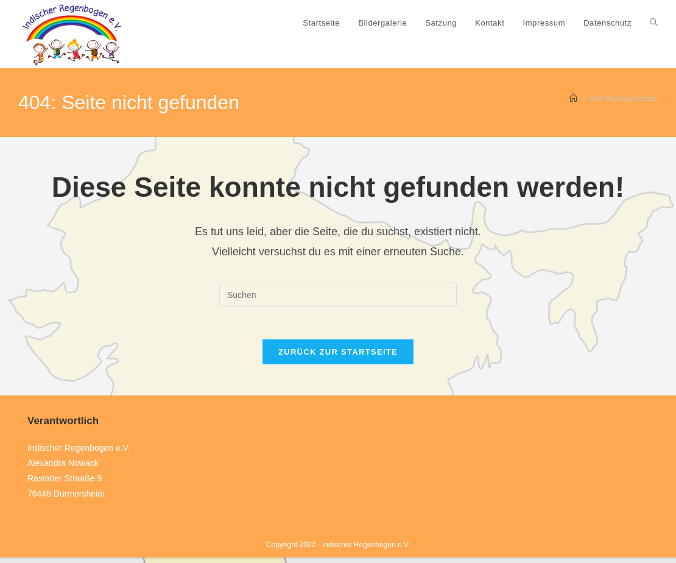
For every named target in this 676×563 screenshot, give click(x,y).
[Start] (573, 98)
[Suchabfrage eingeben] (338, 295)
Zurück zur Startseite (338, 356)
